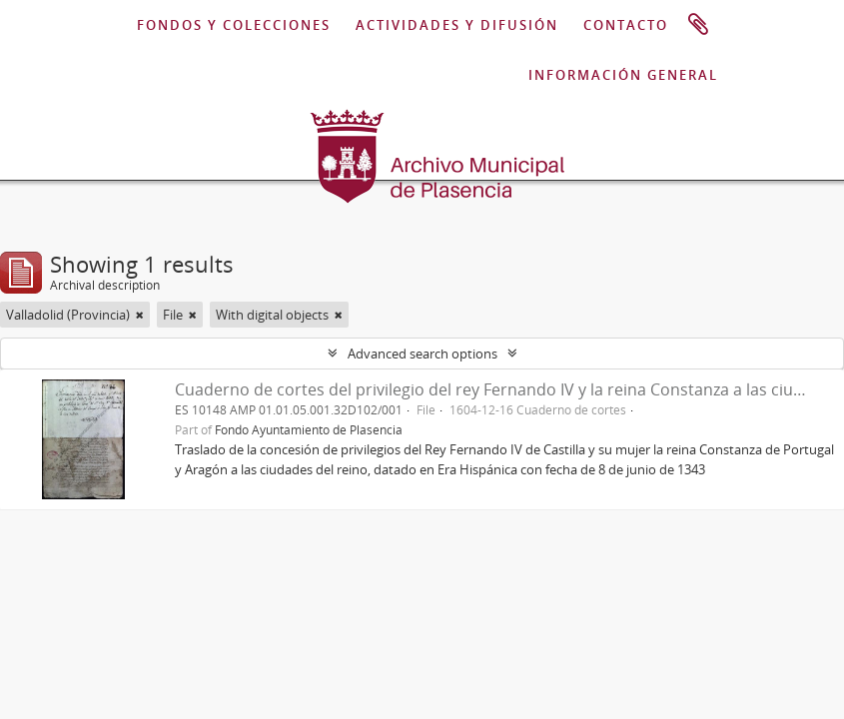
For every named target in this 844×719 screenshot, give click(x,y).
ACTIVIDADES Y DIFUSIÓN (457, 25)
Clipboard (698, 25)
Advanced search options (422, 353)
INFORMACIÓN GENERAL (623, 75)
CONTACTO (625, 25)
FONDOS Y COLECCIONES (234, 25)
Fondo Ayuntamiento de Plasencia (309, 429)
